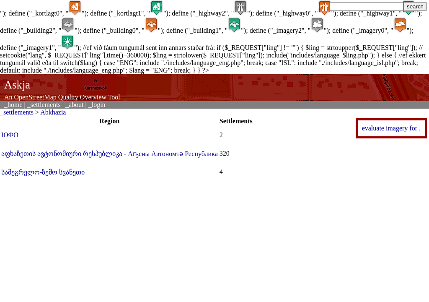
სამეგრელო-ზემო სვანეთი (43, 172)
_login (97, 104)
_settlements (44, 104)
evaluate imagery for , (391, 128)
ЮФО (9, 134)
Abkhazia (53, 112)
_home (13, 104)
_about (74, 104)
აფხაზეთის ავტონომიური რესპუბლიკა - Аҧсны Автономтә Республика (109, 153)
